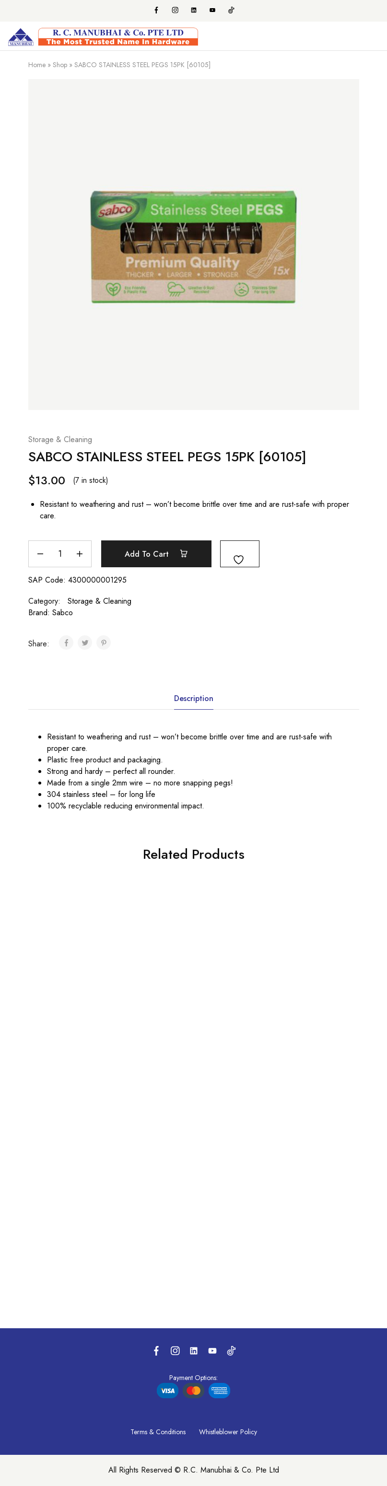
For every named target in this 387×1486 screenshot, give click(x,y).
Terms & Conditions (158, 1432)
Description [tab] (193, 698)
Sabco (62, 612)
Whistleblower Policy (228, 1432)
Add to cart (156, 554)
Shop (60, 65)
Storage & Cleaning (60, 439)
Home (37, 65)
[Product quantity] (60, 554)
